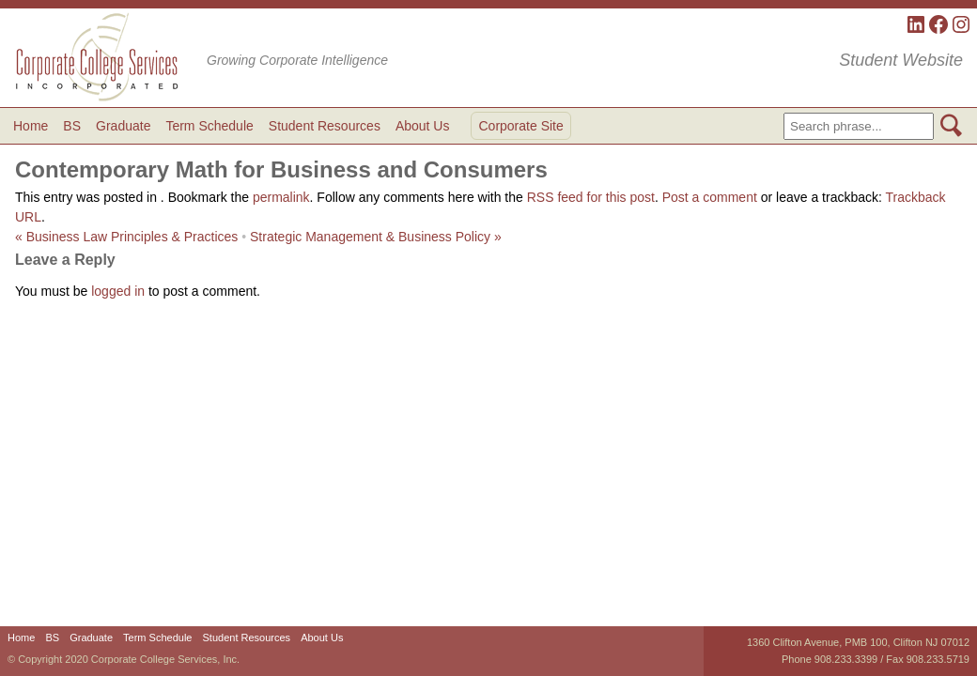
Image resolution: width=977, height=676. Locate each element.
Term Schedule (209, 125)
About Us (422, 125)
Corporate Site (520, 125)
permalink (281, 197)
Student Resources (324, 125)
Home (30, 125)
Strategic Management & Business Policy (376, 236)
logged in (118, 291)
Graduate (123, 125)
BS (72, 125)
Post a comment (709, 197)
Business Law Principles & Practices (126, 236)
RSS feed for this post (591, 197)
